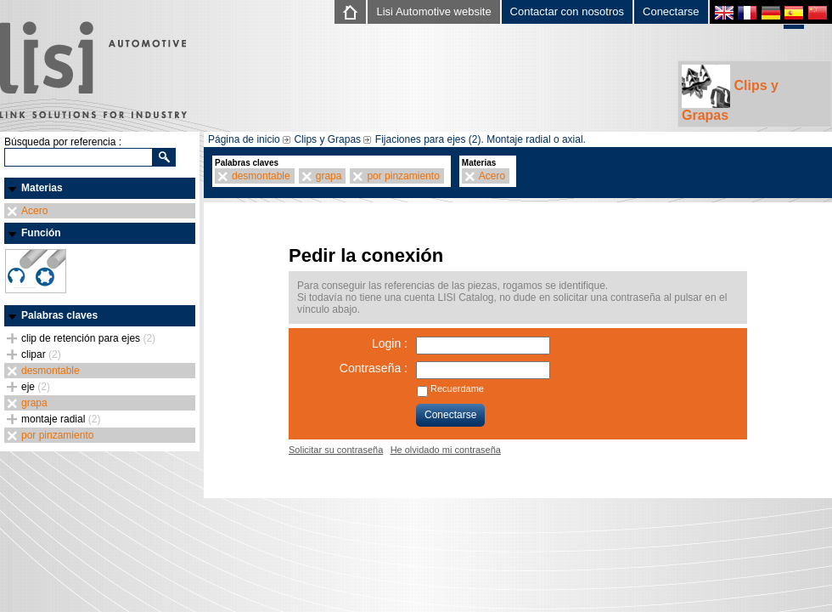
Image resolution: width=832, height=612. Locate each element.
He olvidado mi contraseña (446, 450)
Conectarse (671, 11)
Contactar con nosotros (567, 11)
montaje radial (60, 419)
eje (35, 387)
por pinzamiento (57, 435)
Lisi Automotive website (433, 11)
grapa (34, 403)
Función (41, 233)
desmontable (50, 371)
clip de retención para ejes (88, 338)
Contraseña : (374, 368)
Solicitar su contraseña (336, 450)
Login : (390, 343)
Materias (42, 188)
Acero (34, 211)
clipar (41, 354)
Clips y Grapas (730, 93)
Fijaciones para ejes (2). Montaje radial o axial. (480, 139)
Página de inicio (244, 139)
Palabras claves (59, 315)
